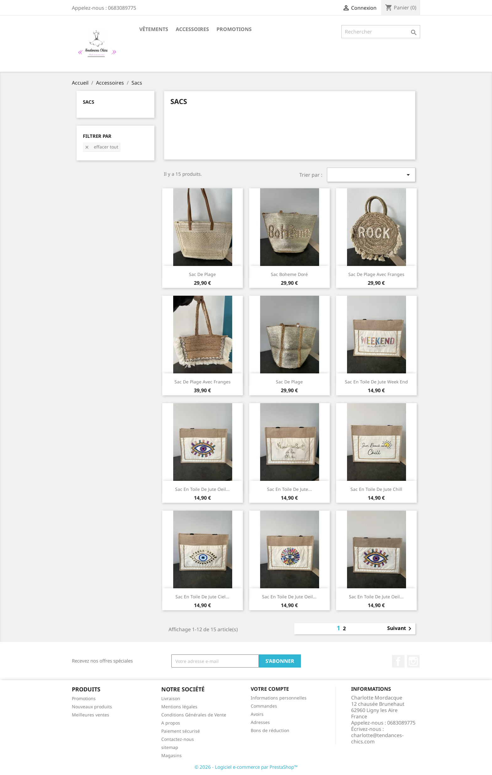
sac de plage (202, 274)
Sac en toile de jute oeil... (202, 489)
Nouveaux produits (92, 707)
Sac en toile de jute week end (376, 382)
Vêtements (153, 29)
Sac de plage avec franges (376, 274)
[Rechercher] (380, 31)
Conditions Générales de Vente (193, 715)
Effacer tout (101, 147)
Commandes (264, 706)
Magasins (171, 755)
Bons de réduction (270, 730)
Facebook (398, 661)
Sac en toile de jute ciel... (202, 597)
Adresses (260, 722)
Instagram (413, 661)
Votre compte (270, 688)
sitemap (169, 747)
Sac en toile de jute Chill (376, 489)
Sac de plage (289, 382)
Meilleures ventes (90, 715)
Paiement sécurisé (180, 731)
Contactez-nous (177, 739)
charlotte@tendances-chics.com (377, 738)
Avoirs (257, 714)
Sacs (88, 102)
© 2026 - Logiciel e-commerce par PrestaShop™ (246, 767)
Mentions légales (179, 707)
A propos (170, 723)
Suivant (400, 628)
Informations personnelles (279, 698)
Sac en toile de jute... (289, 489)
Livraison (170, 698)
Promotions (234, 29)
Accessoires (192, 29)
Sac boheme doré (289, 274)
